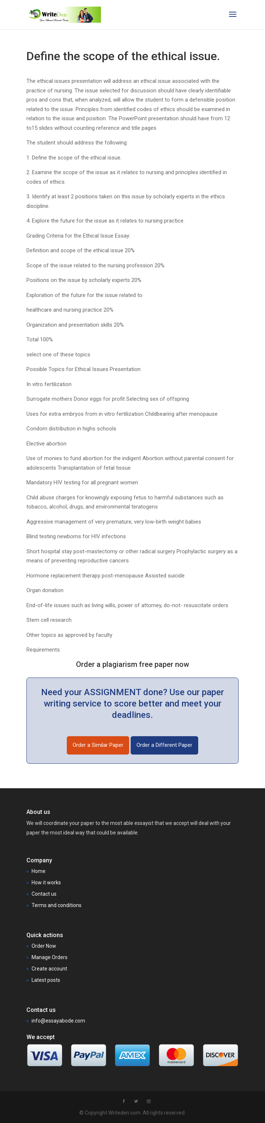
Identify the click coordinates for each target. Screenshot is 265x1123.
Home (39, 871)
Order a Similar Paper (98, 745)
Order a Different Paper (164, 745)
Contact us (44, 894)
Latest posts (46, 980)
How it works (46, 882)
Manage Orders (50, 957)
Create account (49, 969)
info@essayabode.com (58, 1021)
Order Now (44, 946)
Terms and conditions (56, 905)
